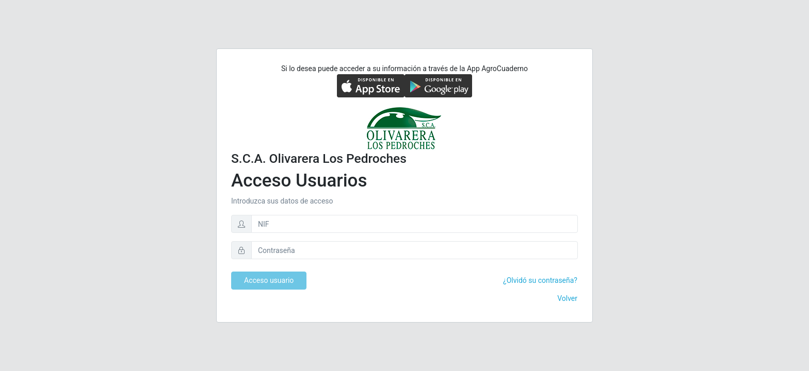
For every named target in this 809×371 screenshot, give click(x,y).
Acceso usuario (269, 280)
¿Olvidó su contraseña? (540, 280)
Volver (567, 298)
